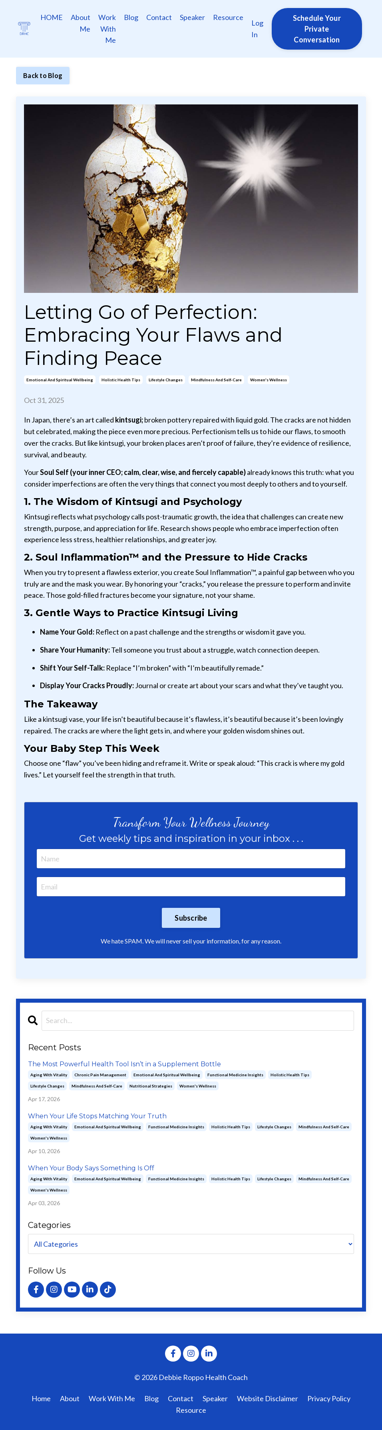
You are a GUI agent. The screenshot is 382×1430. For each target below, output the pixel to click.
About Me (80, 23)
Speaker (192, 17)
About (70, 1398)
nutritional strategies (150, 1086)
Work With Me (107, 29)
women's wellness (268, 379)
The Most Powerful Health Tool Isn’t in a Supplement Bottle (124, 1064)
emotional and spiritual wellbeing (59, 379)
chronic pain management (100, 1074)
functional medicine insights (235, 1074)
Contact (159, 17)
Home (41, 1398)
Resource (228, 17)
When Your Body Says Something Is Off (91, 1168)
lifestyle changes (166, 379)
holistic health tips (120, 379)
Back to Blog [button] (42, 75)
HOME (51, 17)
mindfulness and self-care (216, 379)
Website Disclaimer (267, 1398)
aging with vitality (48, 1074)
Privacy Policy (328, 1398)
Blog (131, 17)
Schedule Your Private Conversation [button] (317, 29)
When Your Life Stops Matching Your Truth (97, 1116)
